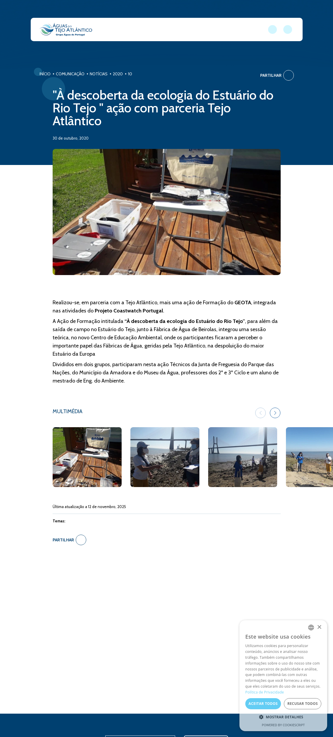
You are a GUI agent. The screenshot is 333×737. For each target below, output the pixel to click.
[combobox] (311, 627)
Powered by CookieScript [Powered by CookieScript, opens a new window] (283, 725)
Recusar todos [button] (302, 703)
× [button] (319, 627)
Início (45, 74)
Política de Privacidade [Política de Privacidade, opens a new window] (264, 692)
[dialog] (283, 675)
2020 (118, 74)
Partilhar (277, 75)
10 (130, 74)
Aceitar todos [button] (263, 703)
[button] (275, 413)
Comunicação (70, 74)
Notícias (99, 74)
